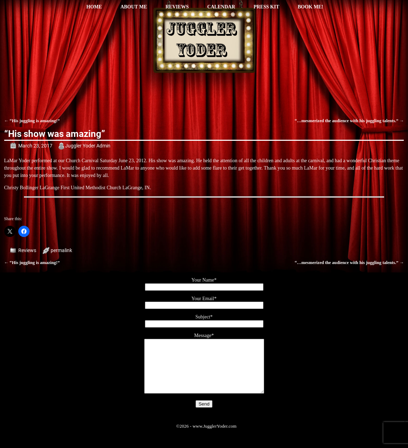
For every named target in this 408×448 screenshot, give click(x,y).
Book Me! (310, 6)
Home (94, 6)
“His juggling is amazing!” (32, 120)
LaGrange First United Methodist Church (80, 187)
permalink (61, 250)
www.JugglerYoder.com (214, 436)
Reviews (177, 6)
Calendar (221, 6)
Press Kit (266, 6)
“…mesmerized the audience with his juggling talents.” (349, 120)
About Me (133, 6)
